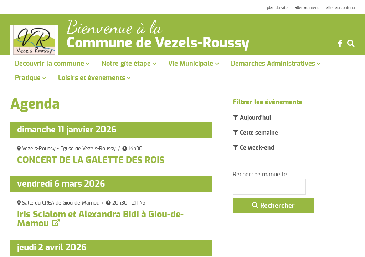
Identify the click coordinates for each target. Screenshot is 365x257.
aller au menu (307, 8)
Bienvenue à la (114, 27)
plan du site (277, 8)
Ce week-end (256, 148)
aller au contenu (340, 8)
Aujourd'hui (254, 118)
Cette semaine (258, 133)
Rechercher (273, 205)
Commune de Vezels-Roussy (158, 43)
